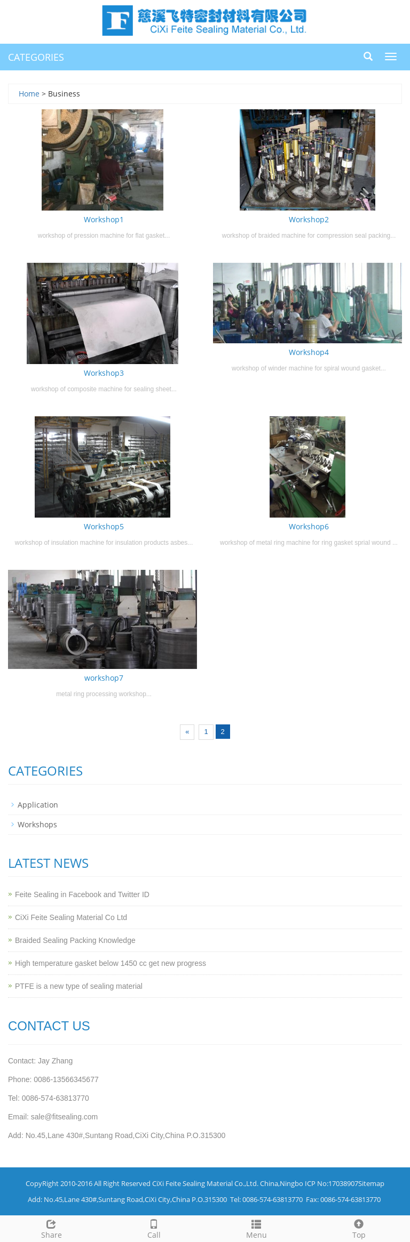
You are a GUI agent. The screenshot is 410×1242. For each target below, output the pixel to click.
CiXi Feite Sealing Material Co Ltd (71, 917)
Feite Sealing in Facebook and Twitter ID (82, 894)
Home (29, 93)
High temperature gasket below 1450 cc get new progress (110, 963)
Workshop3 (104, 373)
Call (153, 1228)
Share (51, 1228)
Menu (256, 1228)
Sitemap (371, 1183)
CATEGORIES (36, 57)
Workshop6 (309, 526)
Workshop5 (104, 526)
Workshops (37, 824)
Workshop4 (309, 352)
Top (359, 1228)
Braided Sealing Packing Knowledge (75, 940)
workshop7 (103, 678)
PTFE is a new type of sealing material (79, 986)
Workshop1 (104, 219)
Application (38, 805)
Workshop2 (309, 219)
